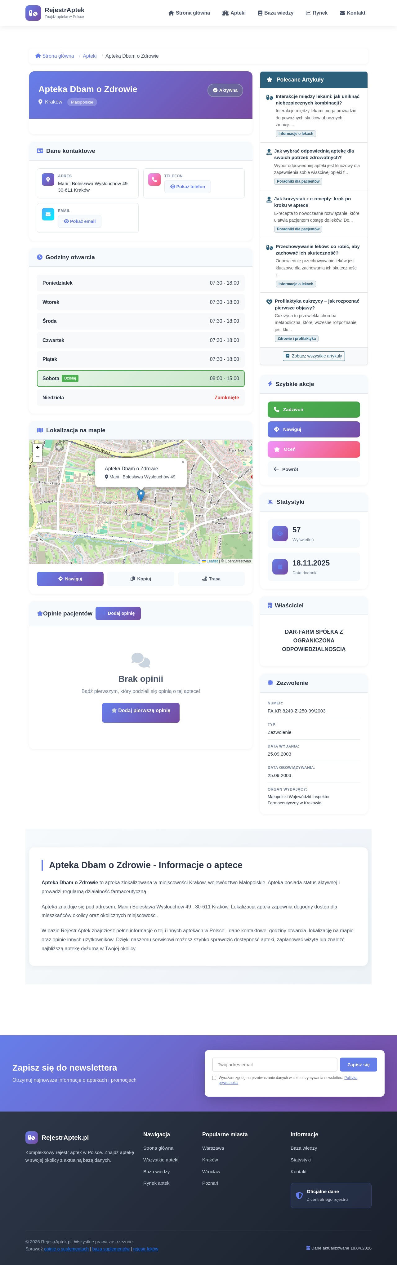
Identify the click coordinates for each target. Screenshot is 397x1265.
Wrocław (211, 1171)
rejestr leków (145, 1248)
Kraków (210, 1159)
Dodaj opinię (118, 613)
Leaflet (210, 561)
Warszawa (213, 1148)
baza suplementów (111, 1248)
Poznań (210, 1183)
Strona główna (54, 56)
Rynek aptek (156, 1183)
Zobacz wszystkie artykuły (314, 355)
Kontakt (299, 1171)
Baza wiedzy (156, 1171)
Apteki (89, 56)
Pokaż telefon (187, 186)
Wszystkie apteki (160, 1159)
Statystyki (301, 1159)
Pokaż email (80, 221)
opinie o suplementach (66, 1248)
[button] (141, 495)
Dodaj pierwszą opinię (140, 710)
